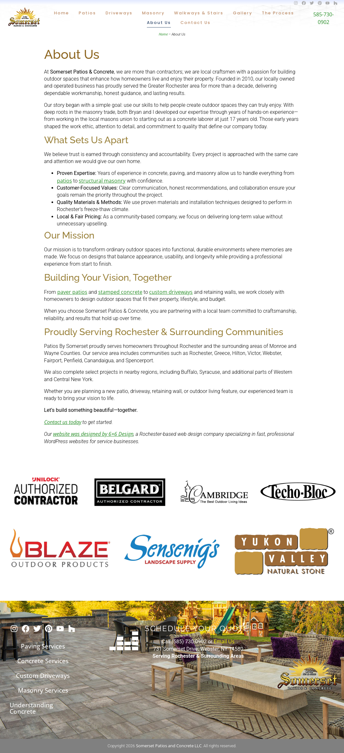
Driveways (119, 13)
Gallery (242, 13)
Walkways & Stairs (198, 13)
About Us (159, 22)
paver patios (72, 291)
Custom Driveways (43, 675)
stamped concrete (120, 291)
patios (64, 180)
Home (61, 13)
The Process (278, 13)
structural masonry (102, 180)
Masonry (153, 13)
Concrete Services (42, 660)
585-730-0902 (323, 18)
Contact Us (195, 22)
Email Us (224, 641)
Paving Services (43, 646)
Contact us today (62, 422)
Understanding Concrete (31, 708)
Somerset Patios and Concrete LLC (169, 746)
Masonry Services (43, 690)
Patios (87, 13)
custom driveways (171, 291)
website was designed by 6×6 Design (93, 433)
